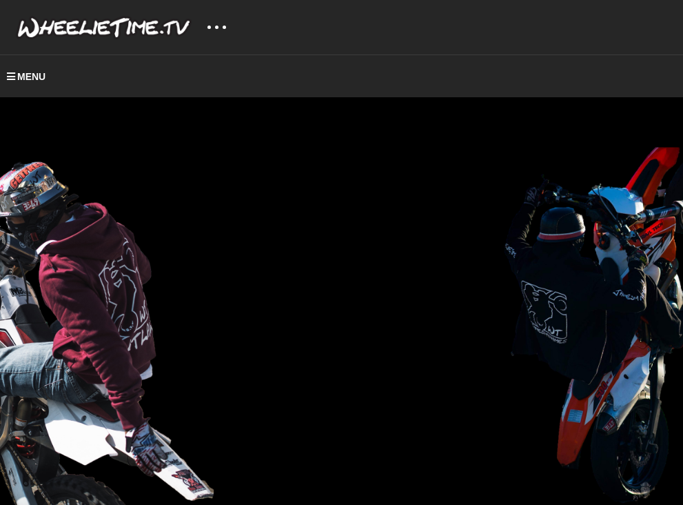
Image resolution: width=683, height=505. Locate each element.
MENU (26, 76)
